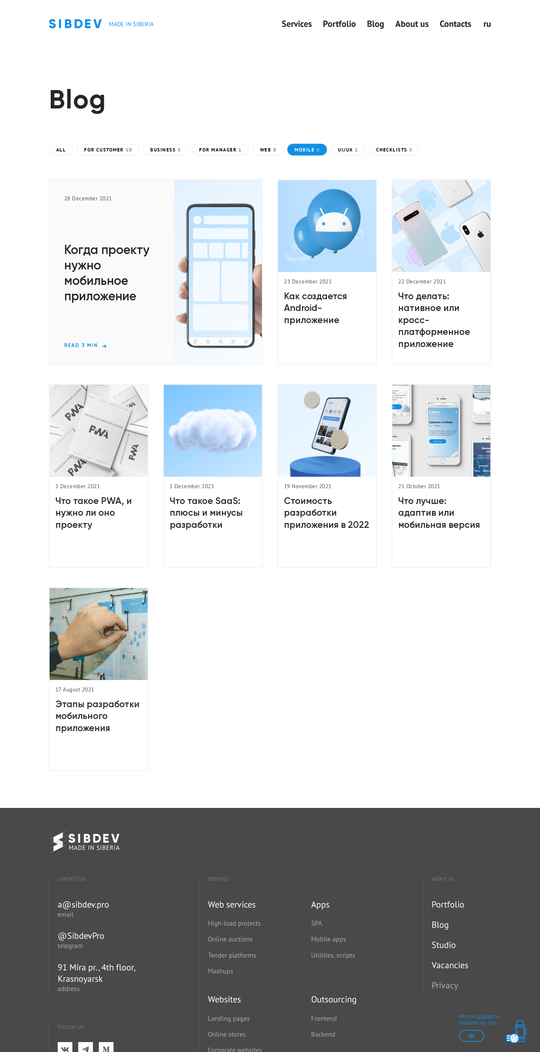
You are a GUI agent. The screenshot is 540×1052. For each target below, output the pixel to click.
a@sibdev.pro (83, 904)
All (61, 150)
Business (165, 150)
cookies (484, 1016)
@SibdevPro (81, 935)
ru (487, 23)
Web (268, 150)
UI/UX (348, 150)
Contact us (71, 879)
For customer (108, 150)
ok (471, 1036)
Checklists (394, 150)
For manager (220, 150)
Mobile (307, 150)
